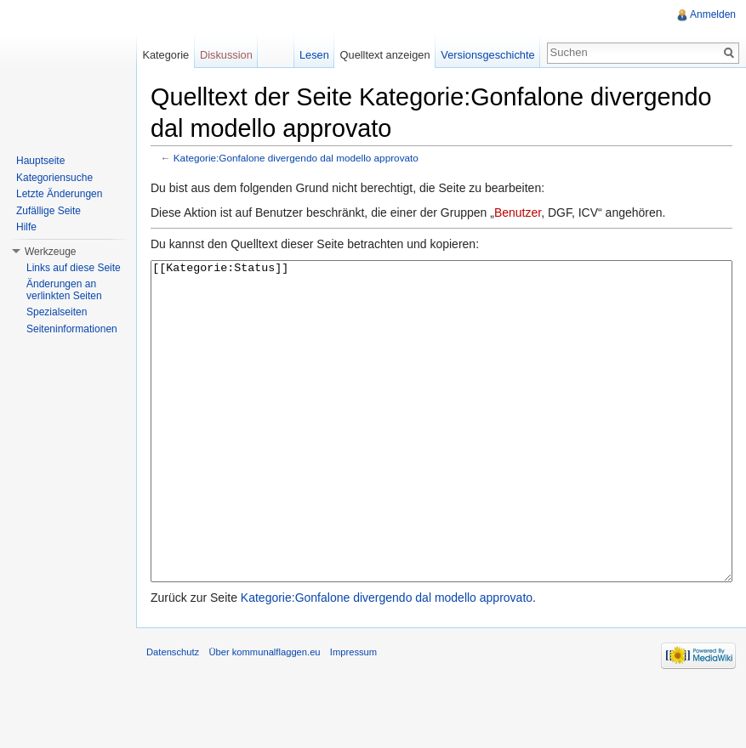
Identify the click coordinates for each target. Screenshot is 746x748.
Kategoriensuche (54, 178)
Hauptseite (40, 161)
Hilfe (26, 227)
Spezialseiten (56, 312)
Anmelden (713, 14)
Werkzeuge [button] (50, 252)
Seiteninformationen (71, 329)
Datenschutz (172, 716)
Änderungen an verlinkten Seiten (64, 290)
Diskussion (226, 54)
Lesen (314, 54)
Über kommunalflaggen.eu (264, 716)
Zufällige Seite (48, 211)
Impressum (353, 716)
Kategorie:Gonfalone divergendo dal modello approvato (296, 157)
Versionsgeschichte (487, 54)
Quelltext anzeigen (385, 54)
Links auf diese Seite (73, 268)
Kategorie (165, 54)
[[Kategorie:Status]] (441, 453)
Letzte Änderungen (59, 194)
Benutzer (517, 212)
